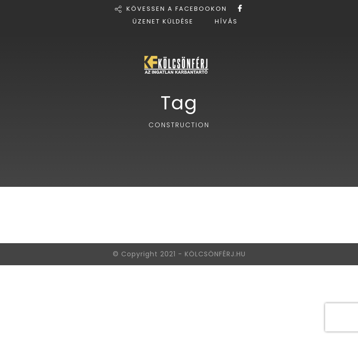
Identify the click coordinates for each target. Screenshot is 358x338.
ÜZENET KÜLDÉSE (163, 21)
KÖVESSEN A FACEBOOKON (176, 8)
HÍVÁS (226, 21)
